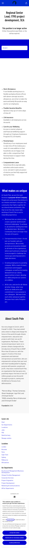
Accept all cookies (14, 532)
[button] (26, 3)
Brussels (4, 449)
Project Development (8, 483)
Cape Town (5, 455)
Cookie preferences (14, 542)
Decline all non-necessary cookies (14, 537)
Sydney (4, 457)
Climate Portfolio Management (11, 475)
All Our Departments (8, 488)
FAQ (3, 432)
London (4, 447)
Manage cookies (6, 438)
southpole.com (14, 493)
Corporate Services (8, 478)
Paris (3, 452)
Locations (5, 427)
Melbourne (5, 460)
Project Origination (7, 480)
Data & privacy (6, 435)
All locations (5, 462)
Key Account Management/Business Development (13, 471)
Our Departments (7, 425)
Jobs (3, 430)
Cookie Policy (10, 519)
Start (3, 422)
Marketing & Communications (11, 485)
